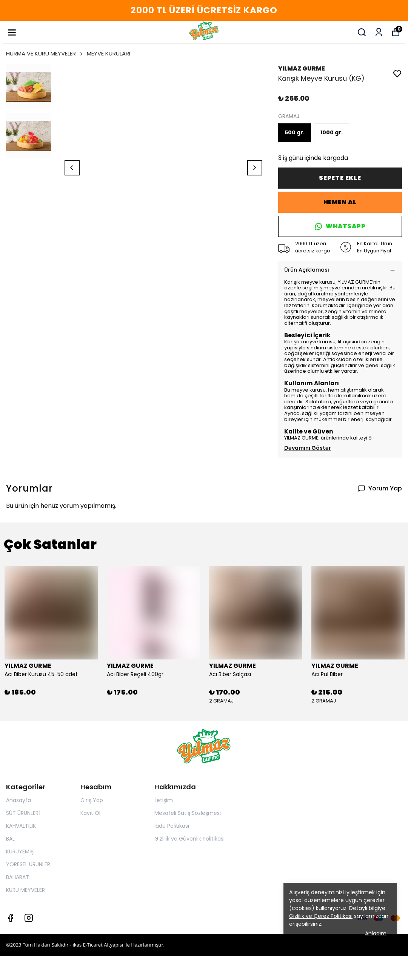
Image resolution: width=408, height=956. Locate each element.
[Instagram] (28, 917)
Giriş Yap (91, 800)
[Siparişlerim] (378, 32)
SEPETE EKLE (340, 178)
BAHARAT (17, 877)
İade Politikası (171, 826)
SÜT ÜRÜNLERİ (23, 813)
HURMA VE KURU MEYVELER (45, 53)
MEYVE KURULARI (108, 53)
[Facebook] (10, 917)
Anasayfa (18, 800)
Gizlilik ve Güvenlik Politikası (189, 838)
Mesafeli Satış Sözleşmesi (187, 813)
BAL (10, 838)
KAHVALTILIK (21, 826)
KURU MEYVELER (25, 890)
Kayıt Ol (90, 813)
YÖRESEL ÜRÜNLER (28, 864)
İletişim (163, 800)
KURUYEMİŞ (20, 851)
